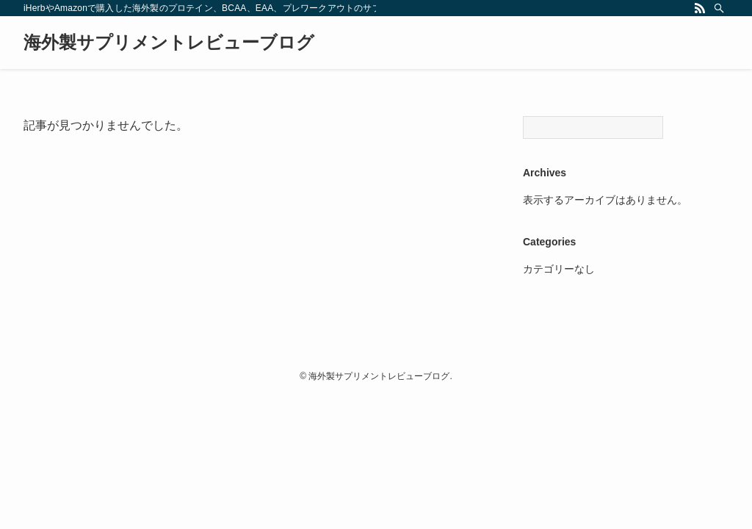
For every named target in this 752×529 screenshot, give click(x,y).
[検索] (718, 8)
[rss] (699, 8)
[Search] (593, 127)
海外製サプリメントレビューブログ (169, 42)
